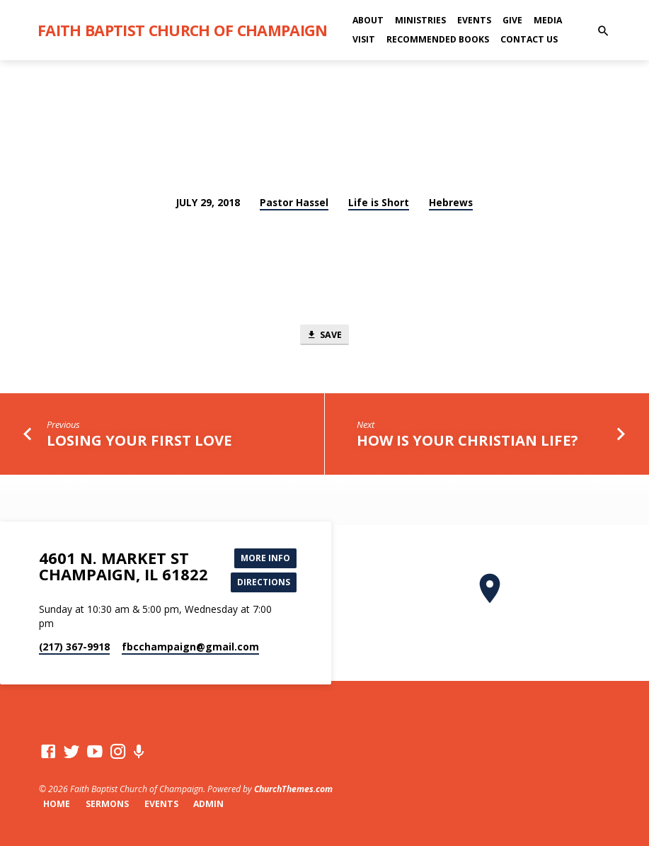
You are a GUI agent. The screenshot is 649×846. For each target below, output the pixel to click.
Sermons (107, 804)
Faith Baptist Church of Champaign (183, 30)
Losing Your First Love (139, 441)
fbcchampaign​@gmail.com (190, 647)
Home (56, 804)
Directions (262, 581)
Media (548, 20)
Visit (363, 39)
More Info (263, 556)
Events (474, 20)
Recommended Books (437, 39)
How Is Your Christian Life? (467, 441)
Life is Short (378, 202)
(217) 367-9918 (74, 647)
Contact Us (529, 39)
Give (512, 20)
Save (324, 335)
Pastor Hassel (294, 202)
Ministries (420, 20)
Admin (208, 804)
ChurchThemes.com (293, 789)
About (368, 20)
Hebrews (451, 202)
